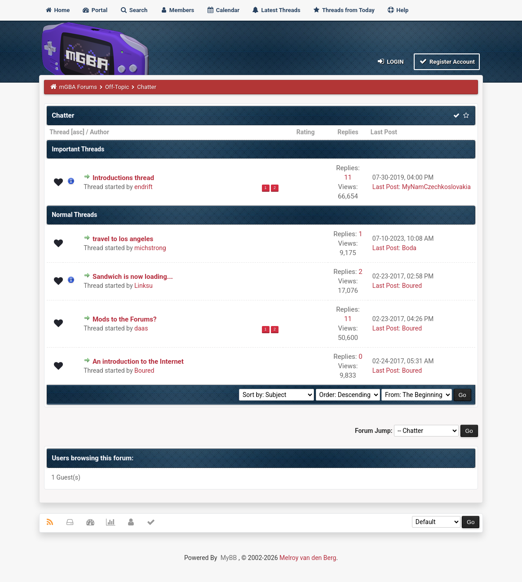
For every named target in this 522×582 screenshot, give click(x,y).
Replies (347, 132)
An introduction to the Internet (138, 361)
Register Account (447, 61)
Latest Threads (276, 10)
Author (99, 132)
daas (141, 328)
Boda (409, 247)
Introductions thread (123, 178)
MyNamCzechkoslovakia (436, 186)
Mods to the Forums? (124, 319)
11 (348, 177)
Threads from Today (344, 10)
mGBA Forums (78, 87)
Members (177, 10)
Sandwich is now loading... (133, 277)
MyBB (229, 557)
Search (133, 10)
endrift (143, 186)
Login (389, 61)
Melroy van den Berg (307, 557)
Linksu (143, 285)
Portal (94, 10)
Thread (59, 132)
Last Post (384, 132)
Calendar (222, 10)
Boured (412, 285)
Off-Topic (117, 87)
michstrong (150, 247)
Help (397, 10)
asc (78, 132)
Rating (305, 132)
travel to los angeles (123, 239)
